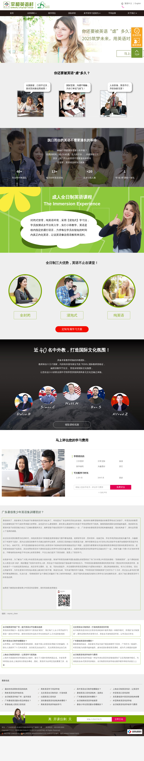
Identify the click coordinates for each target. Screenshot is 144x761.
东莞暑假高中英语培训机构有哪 (126, 697)
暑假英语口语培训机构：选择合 (90, 693)
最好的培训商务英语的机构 (16, 689)
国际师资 (72, 13)
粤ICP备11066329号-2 (11, 733)
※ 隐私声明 (102, 492)
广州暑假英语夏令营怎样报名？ (18, 701)
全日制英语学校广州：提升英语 (18, 697)
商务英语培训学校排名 (14, 693)
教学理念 (52, 13)
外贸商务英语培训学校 (122, 701)
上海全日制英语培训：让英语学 (126, 689)
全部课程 (32, 13)
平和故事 (112, 13)
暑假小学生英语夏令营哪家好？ (90, 704)
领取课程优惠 (72, 424)
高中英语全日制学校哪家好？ (89, 689)
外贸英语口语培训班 (121, 693)
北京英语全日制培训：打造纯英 (54, 693)
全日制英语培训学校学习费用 (125, 704)
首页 (12, 13)
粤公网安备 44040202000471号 (33, 733)
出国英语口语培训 (48, 697)
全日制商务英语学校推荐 (87, 701)
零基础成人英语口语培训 (15, 704)
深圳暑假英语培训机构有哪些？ (54, 701)
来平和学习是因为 (92, 13)
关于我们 (132, 13)
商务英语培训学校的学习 (51, 704)
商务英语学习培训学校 (50, 689)
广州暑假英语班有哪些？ (87, 697)
